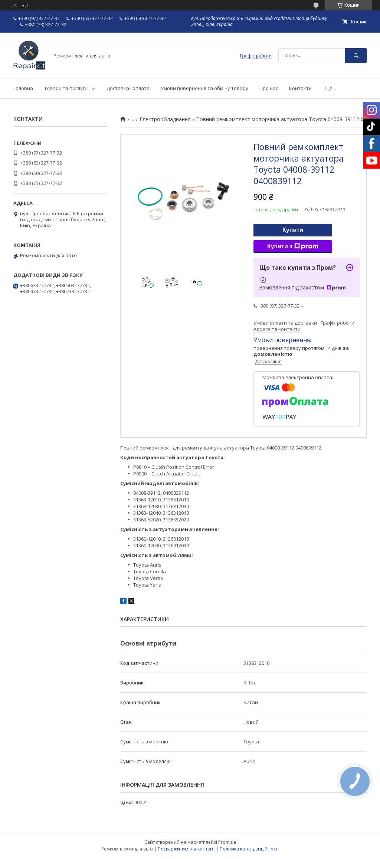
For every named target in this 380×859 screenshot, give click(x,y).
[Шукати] (356, 55)
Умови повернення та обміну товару (204, 88)
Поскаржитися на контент (186, 849)
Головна (23, 88)
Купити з (292, 246)
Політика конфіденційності (249, 849)
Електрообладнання (165, 119)
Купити (292, 230)
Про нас (268, 88)
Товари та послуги (66, 88)
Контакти (300, 88)
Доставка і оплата (128, 88)
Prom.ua (227, 842)
